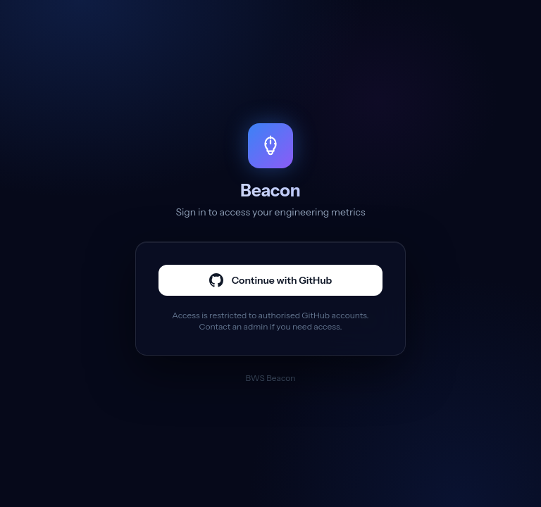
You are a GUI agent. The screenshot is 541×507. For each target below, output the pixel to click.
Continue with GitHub (270, 280)
